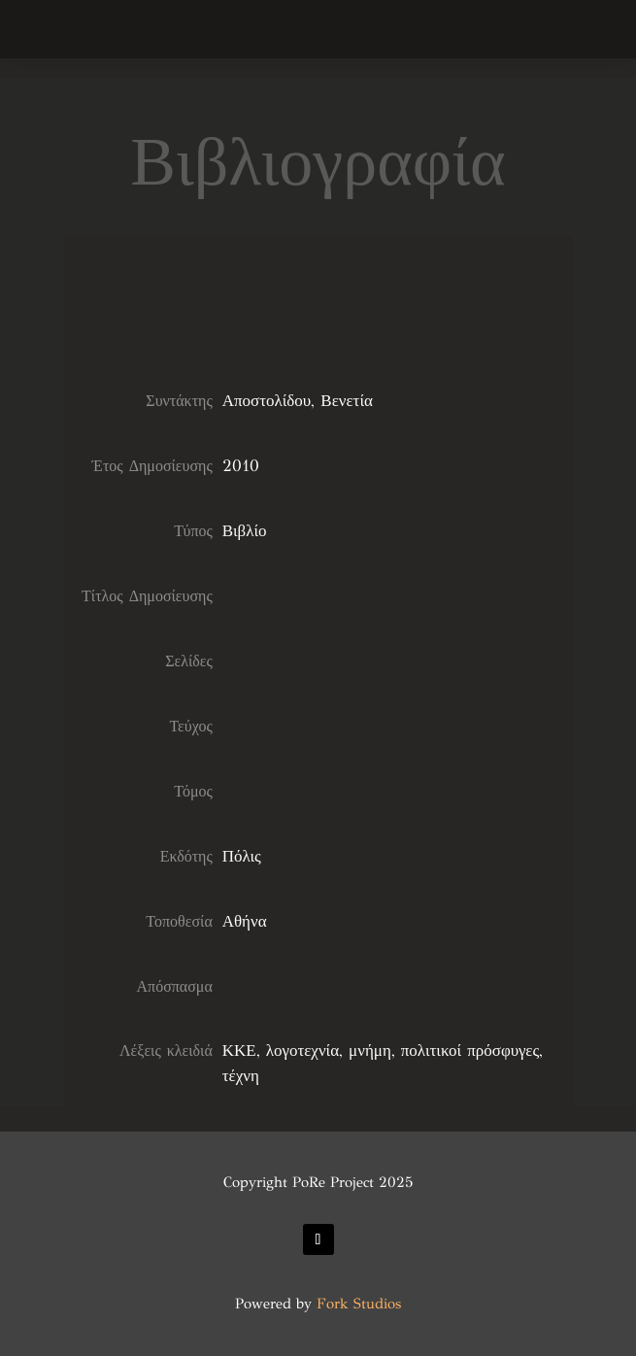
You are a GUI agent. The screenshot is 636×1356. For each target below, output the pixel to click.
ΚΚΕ (239, 1050)
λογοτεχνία (302, 1050)
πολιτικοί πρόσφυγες (470, 1050)
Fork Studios (359, 1303)
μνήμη (370, 1050)
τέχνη (240, 1076)
